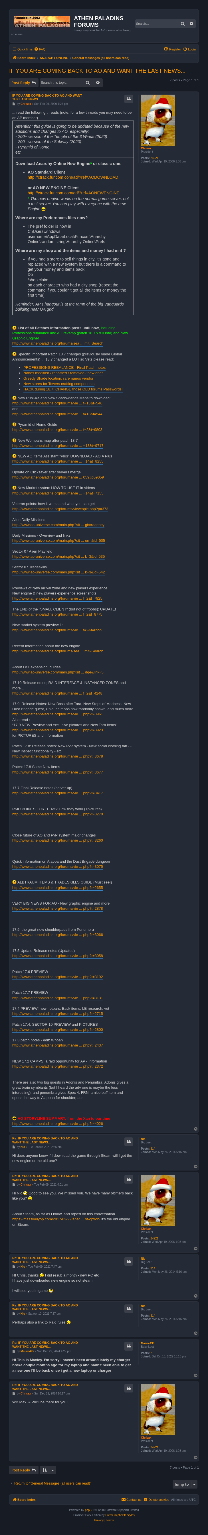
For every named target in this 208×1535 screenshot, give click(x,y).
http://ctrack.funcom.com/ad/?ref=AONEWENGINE (73, 193)
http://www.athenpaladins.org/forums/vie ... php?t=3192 (57, 977)
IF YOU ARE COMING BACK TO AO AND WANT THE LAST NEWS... (97, 71)
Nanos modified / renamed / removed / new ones (63, 373)
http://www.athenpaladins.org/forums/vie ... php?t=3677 (57, 772)
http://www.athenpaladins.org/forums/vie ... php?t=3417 (57, 793)
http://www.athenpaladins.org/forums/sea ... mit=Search (57, 343)
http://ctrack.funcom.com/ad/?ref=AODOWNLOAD (73, 177)
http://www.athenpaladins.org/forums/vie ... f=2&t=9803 (57, 429)
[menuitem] (39, 49)
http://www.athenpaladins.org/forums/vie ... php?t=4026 (57, 1123)
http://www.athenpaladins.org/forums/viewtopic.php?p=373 (60, 509)
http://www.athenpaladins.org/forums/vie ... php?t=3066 (57, 935)
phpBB (89, 1510)
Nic (143, 1139)
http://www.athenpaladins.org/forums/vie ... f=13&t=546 (57, 403)
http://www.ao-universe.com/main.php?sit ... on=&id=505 (58, 540)
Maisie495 (147, 1343)
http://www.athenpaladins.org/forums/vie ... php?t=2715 (57, 1013)
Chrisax (146, 148)
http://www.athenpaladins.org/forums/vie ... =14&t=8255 (57, 461)
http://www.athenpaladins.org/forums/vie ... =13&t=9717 (57, 445)
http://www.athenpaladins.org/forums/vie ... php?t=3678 (57, 756)
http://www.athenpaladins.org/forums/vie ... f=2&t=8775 (57, 614)
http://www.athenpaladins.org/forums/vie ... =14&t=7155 (57, 493)
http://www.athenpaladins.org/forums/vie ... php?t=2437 (57, 1045)
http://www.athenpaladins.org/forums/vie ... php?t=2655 (57, 887)
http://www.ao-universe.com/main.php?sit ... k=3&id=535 (58, 556)
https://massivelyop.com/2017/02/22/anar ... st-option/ (56, 1219)
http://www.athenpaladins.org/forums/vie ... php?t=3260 (57, 840)
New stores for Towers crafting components (58, 384)
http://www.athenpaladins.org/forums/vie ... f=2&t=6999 (57, 630)
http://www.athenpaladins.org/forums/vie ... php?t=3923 (57, 730)
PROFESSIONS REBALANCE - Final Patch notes (64, 367)
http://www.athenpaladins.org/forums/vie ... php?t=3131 (57, 998)
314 (152, 1148)
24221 (154, 158)
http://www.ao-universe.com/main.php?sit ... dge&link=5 (58, 672)
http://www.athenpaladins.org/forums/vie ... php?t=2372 (57, 1066)
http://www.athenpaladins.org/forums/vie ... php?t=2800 (57, 1029)
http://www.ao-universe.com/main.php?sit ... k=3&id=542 (58, 572)
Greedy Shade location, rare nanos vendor (58, 378)
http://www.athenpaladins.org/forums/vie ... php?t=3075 (57, 866)
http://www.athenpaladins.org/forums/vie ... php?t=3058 (57, 956)
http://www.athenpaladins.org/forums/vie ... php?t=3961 (57, 714)
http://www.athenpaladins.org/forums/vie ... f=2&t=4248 (57, 693)
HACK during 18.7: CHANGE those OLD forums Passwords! (73, 389)
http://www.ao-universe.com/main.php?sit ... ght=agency (58, 525)
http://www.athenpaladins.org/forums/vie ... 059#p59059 (58, 477)
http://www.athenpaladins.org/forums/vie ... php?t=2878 (57, 908)
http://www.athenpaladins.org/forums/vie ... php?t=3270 (57, 814)
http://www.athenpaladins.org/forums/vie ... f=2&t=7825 (57, 598)
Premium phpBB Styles (120, 1515)
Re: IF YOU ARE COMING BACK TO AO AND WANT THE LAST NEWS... (45, 1140)
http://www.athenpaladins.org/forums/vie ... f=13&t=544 (57, 414)
